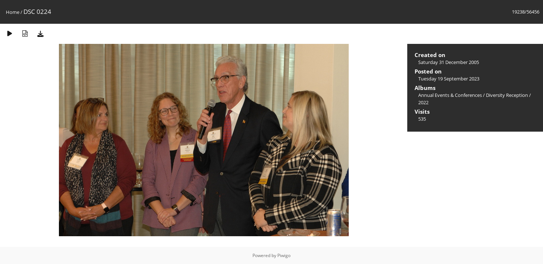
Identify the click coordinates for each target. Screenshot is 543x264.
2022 (423, 102)
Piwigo (284, 255)
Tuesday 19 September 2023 (448, 78)
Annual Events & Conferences (450, 95)
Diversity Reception (507, 95)
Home (12, 12)
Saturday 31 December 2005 (448, 62)
